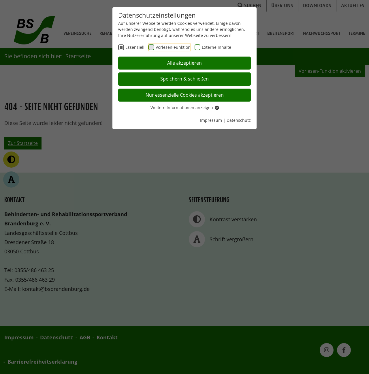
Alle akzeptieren (184, 63)
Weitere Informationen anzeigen (184, 107)
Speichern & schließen (184, 79)
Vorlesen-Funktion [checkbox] (173, 47)
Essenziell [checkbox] (134, 47)
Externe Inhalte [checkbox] (216, 47)
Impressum (211, 120)
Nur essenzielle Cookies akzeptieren (185, 95)
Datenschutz (239, 120)
